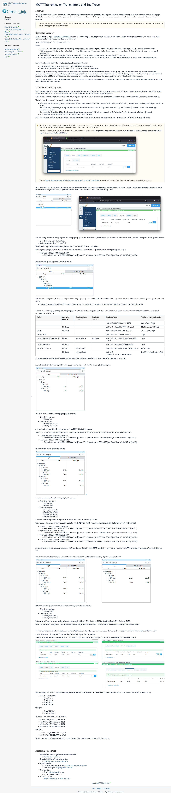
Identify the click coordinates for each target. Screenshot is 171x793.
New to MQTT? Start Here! (101, 783)
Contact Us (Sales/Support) (14, 29)
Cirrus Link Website (12, 27)
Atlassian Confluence (91, 792)
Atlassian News (119, 792)
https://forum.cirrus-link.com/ (77, 765)
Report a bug (108, 792)
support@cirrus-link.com (64, 768)
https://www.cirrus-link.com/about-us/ (57, 779)
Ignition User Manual (12, 49)
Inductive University (12, 54)
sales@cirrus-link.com (56, 772)
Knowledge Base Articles (13, 52)
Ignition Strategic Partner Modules (56, 761)
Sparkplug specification (61, 37)
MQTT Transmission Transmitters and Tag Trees (67, 4)
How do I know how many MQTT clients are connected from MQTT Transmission (72, 180)
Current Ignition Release (52, 757)
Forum (7, 32)
